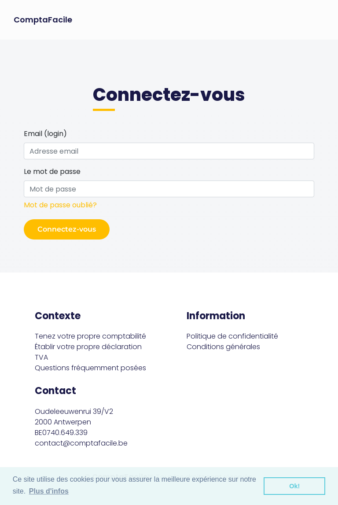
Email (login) (45, 134)
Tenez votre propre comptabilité (90, 336)
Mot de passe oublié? (60, 205)
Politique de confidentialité (232, 336)
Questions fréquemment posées (90, 368)
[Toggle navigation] (318, 20)
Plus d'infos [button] (49, 491)
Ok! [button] (294, 486)
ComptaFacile (43, 20)
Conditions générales (223, 347)
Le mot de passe (52, 171)
